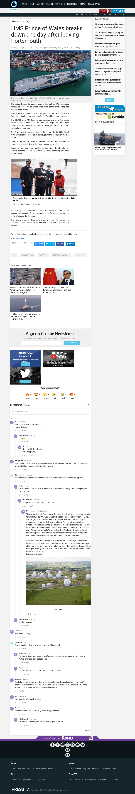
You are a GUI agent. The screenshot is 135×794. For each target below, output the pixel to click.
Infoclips (106, 769)
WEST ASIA (40, 4)
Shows (114, 769)
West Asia (21, 769)
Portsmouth (80, 255)
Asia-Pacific (41, 769)
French (114, 11)
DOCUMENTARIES (94, 4)
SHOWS (83, 4)
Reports (86, 769)
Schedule (27, 779)
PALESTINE (50, 4)
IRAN (32, 4)
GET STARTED (71, 343)
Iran (13, 769)
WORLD (25, 4)
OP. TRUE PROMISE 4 (71, 4)
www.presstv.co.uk (19, 238)
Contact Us (113, 779)
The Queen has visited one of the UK (26, 204)
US (28, 769)
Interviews (96, 769)
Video (71, 763)
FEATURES (58, 4)
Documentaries (39, 779)
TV (12, 774)
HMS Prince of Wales (61, 255)
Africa (50, 769)
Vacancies (102, 779)
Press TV (73, 774)
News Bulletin (75, 769)
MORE (109, 100)
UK (14, 255)
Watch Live (16, 779)
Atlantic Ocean (27, 255)
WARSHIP (43, 255)
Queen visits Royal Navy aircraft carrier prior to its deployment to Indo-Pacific (44, 199)
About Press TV (76, 779)
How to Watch (90, 779)
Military (26, 21)
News (15, 21)
